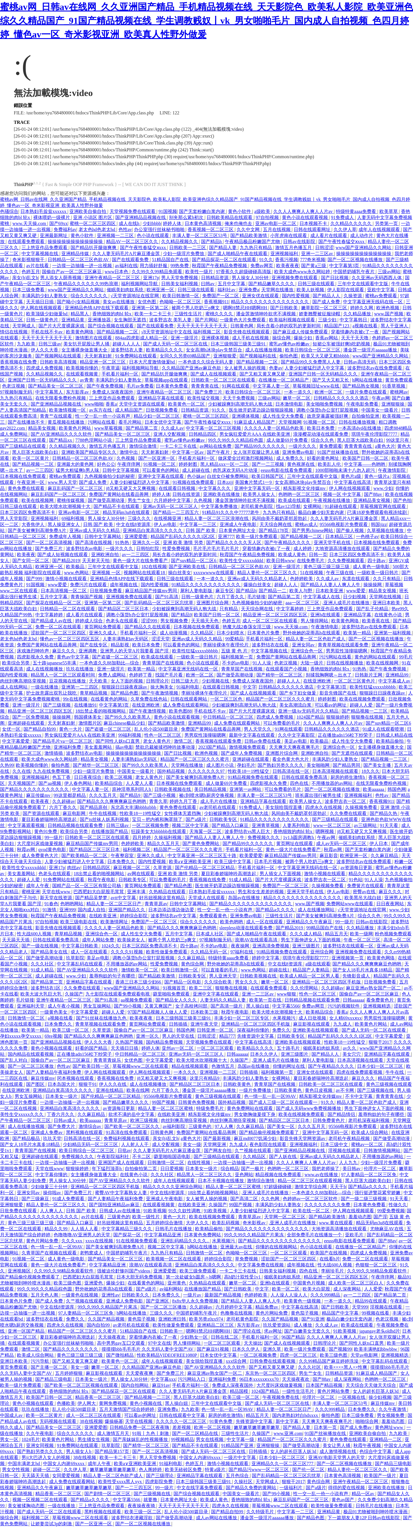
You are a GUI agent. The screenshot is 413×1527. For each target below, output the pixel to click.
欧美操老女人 (131, 939)
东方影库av (78, 392)
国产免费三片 (209, 392)
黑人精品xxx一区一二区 (225, 464)
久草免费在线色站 (149, 699)
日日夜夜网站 (390, 903)
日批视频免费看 (162, 410)
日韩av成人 (65, 1120)
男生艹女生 (140, 500)
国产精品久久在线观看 (148, 626)
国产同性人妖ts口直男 (118, 741)
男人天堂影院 (14, 518)
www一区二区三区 (332, 825)
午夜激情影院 (392, 470)
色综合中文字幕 (376, 1451)
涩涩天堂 (160, 638)
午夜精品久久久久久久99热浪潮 (86, 283)
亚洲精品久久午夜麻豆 (309, 921)
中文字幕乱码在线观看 (80, 963)
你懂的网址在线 (289, 1066)
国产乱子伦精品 (372, 608)
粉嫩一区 (403, 861)
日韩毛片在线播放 (174, 1228)
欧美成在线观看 (294, 500)
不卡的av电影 (236, 662)
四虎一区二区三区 (299, 1355)
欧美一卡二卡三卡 (153, 313)
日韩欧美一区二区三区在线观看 (223, 380)
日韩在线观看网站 (189, 699)
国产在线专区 (94, 644)
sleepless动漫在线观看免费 (246, 927)
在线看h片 (330, 1258)
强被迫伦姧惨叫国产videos (124, 1270)
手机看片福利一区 (120, 374)
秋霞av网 (26, 849)
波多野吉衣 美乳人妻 (171, 319)
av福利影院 (174, 1126)
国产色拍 (402, 500)
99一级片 (53, 837)
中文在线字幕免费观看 (200, 1487)
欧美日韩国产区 (268, 476)
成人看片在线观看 (329, 235)
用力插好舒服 (154, 265)
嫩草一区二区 (297, 398)
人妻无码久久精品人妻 (223, 1000)
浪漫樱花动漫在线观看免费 (321, 434)
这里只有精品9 (205, 1078)
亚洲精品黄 (73, 319)
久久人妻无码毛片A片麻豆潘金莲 (126, 253)
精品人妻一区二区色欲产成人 (316, 638)
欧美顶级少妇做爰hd (47, 313)
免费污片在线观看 (89, 584)
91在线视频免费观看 (137, 1240)
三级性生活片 (188, 313)
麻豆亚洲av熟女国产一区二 (374, 988)
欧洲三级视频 (144, 1120)
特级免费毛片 (210, 1108)
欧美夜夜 (26, 554)
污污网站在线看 (335, 656)
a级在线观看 (317, 963)
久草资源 (163, 867)
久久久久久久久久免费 (327, 1204)
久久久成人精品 (306, 933)
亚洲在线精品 (110, 1090)
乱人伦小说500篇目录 (156, 729)
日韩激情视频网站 (383, 1150)
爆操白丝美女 (257, 584)
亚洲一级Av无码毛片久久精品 (309, 711)
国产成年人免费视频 (242, 753)
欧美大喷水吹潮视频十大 (65, 506)
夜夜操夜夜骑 (142, 1505)
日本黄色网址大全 (238, 530)
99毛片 (406, 656)
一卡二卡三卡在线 (179, 446)
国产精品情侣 (342, 1114)
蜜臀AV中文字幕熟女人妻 (121, 1192)
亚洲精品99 (397, 674)
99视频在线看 (376, 1313)
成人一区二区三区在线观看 (270, 620)
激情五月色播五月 (294, 247)
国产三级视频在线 (376, 1090)
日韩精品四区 (203, 434)
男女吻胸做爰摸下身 (255, 1114)
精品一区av (363, 1493)
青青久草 (158, 801)
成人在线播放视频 (264, 349)
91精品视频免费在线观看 (253, 777)
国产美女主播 (377, 765)
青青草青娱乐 (107, 1060)
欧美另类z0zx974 (206, 1319)
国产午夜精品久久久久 (287, 542)
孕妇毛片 (246, 765)
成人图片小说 (220, 765)
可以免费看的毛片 (282, 723)
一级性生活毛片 (298, 1391)
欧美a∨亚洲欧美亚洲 (190, 861)
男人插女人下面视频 (281, 873)
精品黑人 (80, 313)
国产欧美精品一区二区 (84, 855)
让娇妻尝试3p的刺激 (52, 1523)
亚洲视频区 (20, 1270)
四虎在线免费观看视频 (359, 1072)
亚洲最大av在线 (236, 1246)
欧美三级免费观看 (198, 1270)
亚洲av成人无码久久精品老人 (257, 578)
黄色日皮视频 (319, 1090)
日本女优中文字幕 (163, 422)
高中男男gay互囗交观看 (121, 1343)
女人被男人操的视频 (245, 367)
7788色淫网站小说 (94, 440)
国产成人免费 (326, 301)
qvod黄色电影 (52, 849)
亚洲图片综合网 (213, 602)
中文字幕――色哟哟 (365, 464)
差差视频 (182, 1427)
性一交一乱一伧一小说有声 (103, 416)
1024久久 (111, 945)
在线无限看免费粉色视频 (61, 398)
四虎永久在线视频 (324, 807)
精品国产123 (337, 325)
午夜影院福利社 (113, 1156)
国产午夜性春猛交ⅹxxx (342, 241)
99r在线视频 (75, 699)
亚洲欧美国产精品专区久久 (89, 452)
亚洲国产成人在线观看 (121, 1162)
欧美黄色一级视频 (303, 1301)
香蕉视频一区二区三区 (211, 229)
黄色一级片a (377, 476)
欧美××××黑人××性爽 (346, 1367)
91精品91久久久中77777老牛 (231, 512)
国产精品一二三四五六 (176, 512)
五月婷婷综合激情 (165, 1222)
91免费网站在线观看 (136, 355)
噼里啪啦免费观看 (172, 994)
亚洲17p (151, 277)
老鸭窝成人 (92, 1252)
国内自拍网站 (135, 1385)
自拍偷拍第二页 (141, 1168)
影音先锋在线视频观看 (247, 331)
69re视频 (53, 1036)
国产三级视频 (57, 705)
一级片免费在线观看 (366, 392)
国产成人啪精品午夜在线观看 (238, 253)
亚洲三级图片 (306, 945)
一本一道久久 (298, 392)
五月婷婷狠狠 (69, 1373)
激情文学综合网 (311, 1186)
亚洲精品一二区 (386, 1439)
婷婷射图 (188, 464)
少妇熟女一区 (194, 1337)
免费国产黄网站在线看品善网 (119, 494)
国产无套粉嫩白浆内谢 (202, 211)
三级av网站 (389, 271)
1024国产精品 (310, 717)
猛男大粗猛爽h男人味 (78, 470)
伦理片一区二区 (380, 1168)
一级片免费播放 (255, 1090)
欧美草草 (389, 211)
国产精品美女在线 (50, 951)
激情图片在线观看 (94, 337)
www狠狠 (287, 994)
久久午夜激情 (393, 1409)
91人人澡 (262, 662)
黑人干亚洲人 (395, 325)
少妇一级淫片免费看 (382, 1162)
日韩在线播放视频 (358, 422)
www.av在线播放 (322, 1174)
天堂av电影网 (364, 1355)
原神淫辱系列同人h (132, 789)
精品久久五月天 (163, 843)
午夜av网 (381, 398)
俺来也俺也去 (239, 223)
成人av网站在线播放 (217, 1517)
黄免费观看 (330, 446)
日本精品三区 (339, 536)
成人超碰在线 (196, 470)
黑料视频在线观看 (85, 1132)
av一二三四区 (39, 470)
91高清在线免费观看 (127, 1132)
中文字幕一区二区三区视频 (214, 428)
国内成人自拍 (92, 909)
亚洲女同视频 (40, 1445)
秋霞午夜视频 (367, 1445)
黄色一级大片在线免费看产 (141, 560)
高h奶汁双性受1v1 (243, 1276)
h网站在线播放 (367, 380)
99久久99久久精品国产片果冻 (254, 1234)
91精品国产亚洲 (237, 1445)
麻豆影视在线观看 (312, 1024)
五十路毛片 (289, 1048)
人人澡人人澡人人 (289, 1295)
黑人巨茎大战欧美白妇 (360, 440)
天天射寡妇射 (98, 355)
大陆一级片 (312, 662)
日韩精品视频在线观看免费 (76, 825)
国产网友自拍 (218, 1150)
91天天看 (389, 825)
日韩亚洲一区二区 (216, 1030)
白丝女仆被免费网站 (228, 476)
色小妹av (196, 476)
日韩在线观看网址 (313, 229)
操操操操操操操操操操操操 (76, 241)
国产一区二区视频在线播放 (356, 259)
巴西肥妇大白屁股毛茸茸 (99, 891)
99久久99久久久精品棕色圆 (236, 440)
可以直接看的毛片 (220, 969)
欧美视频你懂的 (82, 367)
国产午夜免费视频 (105, 386)
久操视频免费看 (361, 807)
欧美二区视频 (119, 777)
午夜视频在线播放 (332, 500)
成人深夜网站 (347, 1288)
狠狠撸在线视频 (367, 717)
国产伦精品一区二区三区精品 (205, 867)
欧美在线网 (137, 1090)
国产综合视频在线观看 (111, 325)
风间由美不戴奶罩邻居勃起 (280, 518)
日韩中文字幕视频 (121, 470)
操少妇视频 (380, 1397)
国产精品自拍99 (40, 729)
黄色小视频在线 (146, 1403)
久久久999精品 (325, 1295)
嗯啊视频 (325, 831)
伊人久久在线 (113, 1084)
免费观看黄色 (213, 915)
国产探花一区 (127, 1234)
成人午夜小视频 (64, 1006)
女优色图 (147, 301)
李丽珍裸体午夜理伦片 (226, 644)
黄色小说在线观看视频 (305, 217)
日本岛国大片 (62, 1084)
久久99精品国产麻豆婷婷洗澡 (329, 1361)
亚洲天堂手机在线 (333, 542)
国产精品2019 (66, 560)
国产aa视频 (50, 783)
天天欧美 (98, 681)
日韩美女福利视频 (180, 283)
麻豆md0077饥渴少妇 (255, 1138)
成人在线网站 (14, 687)
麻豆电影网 (75, 813)
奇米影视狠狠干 (29, 259)
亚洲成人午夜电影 (239, 524)
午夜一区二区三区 (362, 939)
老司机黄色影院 (257, 506)
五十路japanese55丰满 (55, 662)
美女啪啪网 (319, 765)
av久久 (350, 1048)
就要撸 (150, 1499)
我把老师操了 (326, 1168)
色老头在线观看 (122, 620)
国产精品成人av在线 (52, 620)
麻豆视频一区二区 (132, 867)
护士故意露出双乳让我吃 (52, 693)
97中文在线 (159, 1343)
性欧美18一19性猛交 (249, 771)
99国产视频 (164, 1102)
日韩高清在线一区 (291, 771)
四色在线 (299, 783)
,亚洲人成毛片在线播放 (346, 602)
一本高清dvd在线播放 (360, 428)
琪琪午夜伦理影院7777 (374, 434)
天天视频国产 (22, 783)
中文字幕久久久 (215, 488)
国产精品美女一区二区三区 (56, 386)
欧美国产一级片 (380, 1475)
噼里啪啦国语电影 (173, 1156)
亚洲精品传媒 (75, 253)
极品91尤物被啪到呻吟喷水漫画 (376, 1511)
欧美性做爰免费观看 (167, 951)
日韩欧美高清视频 (59, 361)
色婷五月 (31, 271)
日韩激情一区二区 (27, 1018)
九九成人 (343, 1024)
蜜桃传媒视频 (71, 500)
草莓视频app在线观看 (167, 380)
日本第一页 (326, 1427)
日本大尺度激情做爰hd (152, 361)
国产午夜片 (219, 452)
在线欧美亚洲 (103, 915)
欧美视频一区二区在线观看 (174, 1258)
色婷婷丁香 (141, 674)
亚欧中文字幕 (381, 289)
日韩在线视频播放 (345, 662)
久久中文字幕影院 (297, 735)
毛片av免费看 (140, 386)
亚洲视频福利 (284, 253)
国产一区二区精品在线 (195, 1433)
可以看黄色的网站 (161, 470)
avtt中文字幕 (124, 897)
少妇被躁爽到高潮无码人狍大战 (240, 404)
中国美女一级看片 (380, 410)
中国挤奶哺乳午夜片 (354, 271)
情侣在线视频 (14, 331)
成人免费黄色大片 (40, 855)
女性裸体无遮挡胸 (183, 813)
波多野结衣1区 (46, 988)
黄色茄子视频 (305, 1313)
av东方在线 (101, 410)
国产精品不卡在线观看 (117, 506)
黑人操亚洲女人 (64, 524)
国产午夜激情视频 (160, 693)
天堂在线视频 (139, 1421)
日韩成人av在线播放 (120, 1210)
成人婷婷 (303, 548)
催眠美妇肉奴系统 (126, 289)
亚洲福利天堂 (31, 1006)
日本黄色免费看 (172, 386)
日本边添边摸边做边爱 (171, 909)
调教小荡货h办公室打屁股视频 (327, 410)
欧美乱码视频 (226, 1222)
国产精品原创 (94, 807)
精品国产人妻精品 (311, 969)
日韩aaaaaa (353, 1000)
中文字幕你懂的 (52, 1174)
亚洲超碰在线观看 (27, 723)
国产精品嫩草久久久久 (271, 283)
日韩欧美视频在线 (173, 789)
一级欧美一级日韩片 (378, 572)
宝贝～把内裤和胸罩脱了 (158, 819)
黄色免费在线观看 (27, 488)
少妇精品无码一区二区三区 (91, 1144)
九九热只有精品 (256, 247)
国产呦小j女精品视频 (78, 301)
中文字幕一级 (241, 1439)
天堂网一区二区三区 (285, 1216)
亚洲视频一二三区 (116, 235)
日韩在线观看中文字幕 (182, 1415)
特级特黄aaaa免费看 (356, 211)
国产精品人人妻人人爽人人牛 (331, 584)
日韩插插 (178, 1024)
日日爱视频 (171, 1168)
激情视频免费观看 (248, 747)
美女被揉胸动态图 (27, 1505)
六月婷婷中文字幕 (173, 500)
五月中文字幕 (232, 283)
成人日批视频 (313, 1018)
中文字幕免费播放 (220, 506)
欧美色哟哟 (232, 921)
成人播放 (303, 1325)
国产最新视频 (217, 1138)
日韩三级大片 (185, 681)
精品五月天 (336, 933)
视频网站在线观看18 (145, 572)
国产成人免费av (356, 1427)
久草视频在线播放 (386, 530)
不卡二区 (142, 1156)
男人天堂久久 (258, 729)
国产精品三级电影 (54, 1379)
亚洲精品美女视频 (372, 500)
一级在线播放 (45, 687)
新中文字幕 (288, 1421)
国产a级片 (196, 819)
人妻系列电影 (297, 825)
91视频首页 (175, 988)
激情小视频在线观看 (66, 578)
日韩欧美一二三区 (188, 247)
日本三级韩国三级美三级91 (239, 343)
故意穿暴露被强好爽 (328, 416)
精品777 (227, 1036)
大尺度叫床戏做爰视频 (40, 843)
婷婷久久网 (362, 307)
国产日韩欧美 (284, 307)
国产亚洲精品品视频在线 (141, 217)
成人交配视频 (166, 1144)
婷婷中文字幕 (266, 957)
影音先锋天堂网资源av (303, 1138)
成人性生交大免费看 (283, 416)
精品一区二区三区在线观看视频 (310, 1180)
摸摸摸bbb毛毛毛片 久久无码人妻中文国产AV (148, 1349)
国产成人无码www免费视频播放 (309, 1108)
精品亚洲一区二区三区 (103, 361)
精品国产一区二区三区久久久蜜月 (281, 699)
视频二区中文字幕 (191, 825)
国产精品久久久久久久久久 (71, 1349)
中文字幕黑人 (49, 392)
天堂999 (360, 1307)
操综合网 (282, 337)
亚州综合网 (321, 951)
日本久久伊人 (264, 1054)
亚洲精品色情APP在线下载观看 (97, 307)
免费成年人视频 (65, 536)
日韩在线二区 (225, 1337)
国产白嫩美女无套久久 (307, 1331)
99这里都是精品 (70, 795)
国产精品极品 (26, 1138)
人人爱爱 (373, 1288)
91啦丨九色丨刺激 (151, 1433)
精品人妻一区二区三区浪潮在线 (217, 518)
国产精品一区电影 (183, 981)
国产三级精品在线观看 (23, 446)
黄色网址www (389, 1427)
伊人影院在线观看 (346, 289)
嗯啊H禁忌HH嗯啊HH (245, 307)
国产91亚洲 (312, 1319)
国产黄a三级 (314, 265)
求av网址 (273, 1331)
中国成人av (12, 1415)
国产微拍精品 (120, 1355)
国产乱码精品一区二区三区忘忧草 (159, 602)
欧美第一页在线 (266, 1000)
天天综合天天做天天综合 (371, 1385)
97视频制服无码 (16, 392)
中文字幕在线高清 (353, 482)
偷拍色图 (289, 355)
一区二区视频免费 (151, 825)
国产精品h (212, 241)
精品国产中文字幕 (341, 1313)
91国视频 (168, 211)
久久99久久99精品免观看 (157, 271)
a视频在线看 (365, 325)
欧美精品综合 (109, 783)
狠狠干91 (88, 1084)
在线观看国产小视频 (287, 668)
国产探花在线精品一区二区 (54, 602)
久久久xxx (72, 1240)
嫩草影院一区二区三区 (324, 307)
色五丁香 (62, 777)
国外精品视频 (171, 771)
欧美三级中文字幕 (233, 861)
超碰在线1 (280, 969)
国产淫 (380, 1216)
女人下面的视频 (127, 681)
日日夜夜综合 (88, 777)
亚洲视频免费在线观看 (295, 277)
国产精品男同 (347, 765)
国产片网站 (206, 319)
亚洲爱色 (94, 1282)
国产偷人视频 (350, 530)
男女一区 (10, 1439)
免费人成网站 (112, 674)
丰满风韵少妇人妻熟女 (45, 295)
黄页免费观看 (399, 380)
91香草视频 (394, 386)
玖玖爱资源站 (277, 1325)
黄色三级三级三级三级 (326, 566)
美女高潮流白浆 (296, 705)
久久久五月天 (103, 795)
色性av (125, 229)
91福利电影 (188, 687)
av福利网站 (170, 1288)
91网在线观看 (236, 386)
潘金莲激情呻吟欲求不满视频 (266, 313)
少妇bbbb (152, 223)
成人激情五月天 (113, 1433)
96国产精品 (293, 1337)
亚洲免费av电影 (298, 452)
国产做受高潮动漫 (107, 500)
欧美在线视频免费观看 (362, 699)
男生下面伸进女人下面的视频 (311, 939)
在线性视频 (199, 1162)
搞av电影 (124, 747)
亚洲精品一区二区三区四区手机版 (327, 981)
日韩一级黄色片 (42, 319)
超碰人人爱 (362, 705)
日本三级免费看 (29, 289)
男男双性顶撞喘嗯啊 (347, 650)
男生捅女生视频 (94, 1439)
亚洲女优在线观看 (261, 295)
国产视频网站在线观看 (58, 355)
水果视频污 (284, 1018)
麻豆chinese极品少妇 (125, 723)
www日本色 (117, 271)
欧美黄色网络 (80, 331)
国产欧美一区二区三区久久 (132, 1126)
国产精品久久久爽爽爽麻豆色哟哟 (112, 801)
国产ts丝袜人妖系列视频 (105, 819)
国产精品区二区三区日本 (124, 608)
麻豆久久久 (64, 650)
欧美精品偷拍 (390, 741)
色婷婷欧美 (302, 578)
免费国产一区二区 (221, 295)
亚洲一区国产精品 (27, 1331)
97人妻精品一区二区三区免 (369, 1174)
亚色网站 (244, 1174)
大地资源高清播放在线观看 (343, 548)
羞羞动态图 (359, 1216)
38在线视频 (91, 1421)
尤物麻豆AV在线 (387, 1228)
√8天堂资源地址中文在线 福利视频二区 (181, 331)
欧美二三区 (201, 988)
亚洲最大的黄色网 (76, 464)
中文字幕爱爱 (16, 741)
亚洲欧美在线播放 (222, 494)
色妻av (276, 367)
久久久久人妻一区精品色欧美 (274, 428)
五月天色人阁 (45, 1295)
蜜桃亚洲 (31, 891)
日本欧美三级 (204, 1012)
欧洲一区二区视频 (213, 1427)
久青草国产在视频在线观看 (50, 1252)
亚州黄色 (177, 1282)
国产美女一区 (281, 1126)
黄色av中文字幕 (73, 656)
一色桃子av (367, 536)
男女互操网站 (97, 1006)
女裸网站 (313, 506)
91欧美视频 (154, 1210)
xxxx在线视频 (99, 1240)
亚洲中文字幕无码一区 (257, 488)
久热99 (7, 765)
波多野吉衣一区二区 (346, 801)
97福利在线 (242, 951)
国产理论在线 (247, 1331)
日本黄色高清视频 (204, 223)
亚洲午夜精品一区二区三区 (113, 277)
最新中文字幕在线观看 (252, 735)
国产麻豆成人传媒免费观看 (301, 331)
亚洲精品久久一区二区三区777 (283, 1463)
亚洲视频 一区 (107, 572)
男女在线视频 (210, 1439)
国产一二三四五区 (134, 1487)
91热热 (122, 542)
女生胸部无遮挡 (130, 319)
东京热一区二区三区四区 (271, 1373)
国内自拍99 (99, 1325)
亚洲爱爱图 (136, 536)
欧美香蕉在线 (376, 620)
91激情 (49, 909)
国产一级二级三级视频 (364, 1198)
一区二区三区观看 (216, 1048)
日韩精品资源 (215, 277)
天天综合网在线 (276, 524)
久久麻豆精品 (385, 855)
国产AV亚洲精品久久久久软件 (62, 434)
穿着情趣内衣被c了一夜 (355, 331)
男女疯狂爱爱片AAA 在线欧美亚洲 (255, 434)
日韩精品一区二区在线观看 (68, 608)
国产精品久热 (384, 813)
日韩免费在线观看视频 (273, 1361)
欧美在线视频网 (38, 500)
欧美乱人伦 (330, 464)
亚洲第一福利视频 (393, 632)
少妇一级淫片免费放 (184, 253)
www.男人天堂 (62, 482)
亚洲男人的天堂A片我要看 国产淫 (135, 650)
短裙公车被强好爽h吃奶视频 (342, 343)
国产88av (373, 494)
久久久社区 (43, 963)
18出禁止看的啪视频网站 (101, 711)
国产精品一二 (273, 590)
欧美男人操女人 (259, 494)
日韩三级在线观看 (317, 283)
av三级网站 (366, 825)
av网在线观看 (141, 873)
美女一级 (192, 1144)
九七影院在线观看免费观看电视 (118, 994)
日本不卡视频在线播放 (221, 1180)
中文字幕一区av (188, 452)
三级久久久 (140, 518)
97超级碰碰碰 (278, 1186)
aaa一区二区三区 (302, 602)
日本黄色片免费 (263, 632)
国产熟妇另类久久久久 (281, 765)
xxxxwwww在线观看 (214, 572)
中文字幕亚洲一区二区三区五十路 (202, 855)
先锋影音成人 (356, 975)
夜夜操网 (240, 945)
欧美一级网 (361, 933)
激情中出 (129, 452)
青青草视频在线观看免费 (343, 644)
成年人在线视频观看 (380, 229)
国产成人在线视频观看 (213, 374)
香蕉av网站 (327, 337)
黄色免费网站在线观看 (250, 1108)
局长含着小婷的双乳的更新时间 (289, 325)
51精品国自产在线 (171, 259)
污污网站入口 (192, 1379)
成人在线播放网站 (317, 909)
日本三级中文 (334, 1144)
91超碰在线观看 (341, 506)
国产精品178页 (274, 530)
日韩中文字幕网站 (103, 536)
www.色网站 (77, 572)
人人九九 (349, 1162)
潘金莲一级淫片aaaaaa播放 (370, 349)
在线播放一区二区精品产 (284, 380)
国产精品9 (181, 614)
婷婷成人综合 (89, 620)
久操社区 (244, 1481)
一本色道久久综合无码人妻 (206, 361)
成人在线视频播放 (45, 668)
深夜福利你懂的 (253, 1030)
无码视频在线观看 (58, 1421)
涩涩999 (149, 620)
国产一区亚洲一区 (157, 458)
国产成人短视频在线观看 (63, 554)
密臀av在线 (365, 891)
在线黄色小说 (388, 614)
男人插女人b (79, 1451)
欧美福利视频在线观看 (292, 319)
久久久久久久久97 (207, 771)
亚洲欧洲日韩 (172, 1319)
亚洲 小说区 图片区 (93, 217)
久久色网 (270, 1198)
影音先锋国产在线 (338, 693)
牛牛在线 (395, 1072)
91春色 (51, 903)
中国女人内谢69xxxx (200, 1457)
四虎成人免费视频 (45, 367)
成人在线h (130, 223)
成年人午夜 (38, 885)
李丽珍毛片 (333, 1270)
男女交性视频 (16, 1469)
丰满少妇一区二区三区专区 (242, 1018)
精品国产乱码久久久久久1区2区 (183, 536)
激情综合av (90, 1126)
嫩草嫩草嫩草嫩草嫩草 (257, 1427)
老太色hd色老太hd (97, 229)
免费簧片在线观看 (366, 885)
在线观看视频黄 (82, 374)
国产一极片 (253, 1168)
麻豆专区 (224, 590)
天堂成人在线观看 (207, 897)
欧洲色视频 (388, 307)
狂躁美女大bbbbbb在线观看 (159, 831)
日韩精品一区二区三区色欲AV (79, 259)
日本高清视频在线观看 (335, 771)
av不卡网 (345, 1090)
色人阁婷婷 (151, 1469)
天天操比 (253, 1343)
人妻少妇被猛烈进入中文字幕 (315, 367)
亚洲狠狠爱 (225, 355)
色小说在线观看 (153, 235)
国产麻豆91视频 (213, 1349)
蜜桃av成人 (306, 524)
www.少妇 (383, 488)
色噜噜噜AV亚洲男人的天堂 (82, 1234)
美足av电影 (296, 741)
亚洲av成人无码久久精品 (95, 530)
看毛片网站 (130, 422)
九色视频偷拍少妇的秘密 (110, 476)
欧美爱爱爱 (250, 855)
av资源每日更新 (356, 867)
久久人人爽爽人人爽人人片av (303, 211)
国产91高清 (167, 596)
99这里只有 (398, 440)
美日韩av (352, 1168)
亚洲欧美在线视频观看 (316, 1030)
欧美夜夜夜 (287, 265)
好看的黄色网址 (323, 458)
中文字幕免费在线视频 (261, 1264)
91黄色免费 (221, 1421)
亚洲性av (111, 1295)
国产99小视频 (128, 1006)
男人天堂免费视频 (180, 277)
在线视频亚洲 (168, 518)
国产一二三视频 (268, 464)
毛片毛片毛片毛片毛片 (216, 548)
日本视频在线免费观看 (23, 476)
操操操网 (373, 584)
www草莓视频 (109, 428)
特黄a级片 (215, 1469)
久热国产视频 (129, 1042)
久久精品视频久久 (180, 241)
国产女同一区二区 (31, 560)
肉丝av (74, 867)
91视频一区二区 (320, 422)
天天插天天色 (205, 620)
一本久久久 (186, 1072)
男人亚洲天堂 (223, 975)
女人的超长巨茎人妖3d (376, 1391)
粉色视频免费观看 (393, 933)
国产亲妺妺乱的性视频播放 (141, 1439)
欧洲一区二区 (329, 392)
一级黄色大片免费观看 (243, 319)
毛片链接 (256, 596)
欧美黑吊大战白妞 (363, 897)
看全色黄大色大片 (291, 759)
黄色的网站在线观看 (375, 656)
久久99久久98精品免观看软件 (64, 1270)
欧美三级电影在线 (79, 921)
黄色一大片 (71, 729)
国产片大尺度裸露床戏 (61, 325)
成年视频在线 (124, 584)
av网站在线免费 (216, 446)
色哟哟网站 (72, 903)
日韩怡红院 (148, 548)
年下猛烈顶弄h (107, 1168)
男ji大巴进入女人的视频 (46, 1457)
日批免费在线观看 (19, 1210)
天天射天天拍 (96, 560)
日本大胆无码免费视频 (139, 1276)
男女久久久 (247, 981)
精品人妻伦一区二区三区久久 (267, 572)
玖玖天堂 (52, 1138)
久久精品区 (202, 632)
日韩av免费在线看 (263, 741)
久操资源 (353, 295)
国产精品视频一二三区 (365, 711)
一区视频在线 (352, 1397)
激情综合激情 (143, 446)
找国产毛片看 (169, 674)
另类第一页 (387, 223)
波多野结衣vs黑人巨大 (248, 831)
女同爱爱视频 (66, 1475)
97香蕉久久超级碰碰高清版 (244, 271)
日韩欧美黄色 (237, 1084)
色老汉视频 (14, 386)
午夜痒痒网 (129, 464)
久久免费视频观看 (346, 560)
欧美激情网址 (114, 921)
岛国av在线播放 (244, 897)
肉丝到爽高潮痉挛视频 (23, 681)
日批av (124, 1150)
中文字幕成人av (394, 681)
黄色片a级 (351, 476)
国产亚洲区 (158, 1301)
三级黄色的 (200, 1126)
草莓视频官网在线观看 (383, 506)
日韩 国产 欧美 (98, 524)
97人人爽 (224, 1126)
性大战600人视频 (34, 933)
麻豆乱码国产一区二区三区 (76, 488)
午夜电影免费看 (362, 404)
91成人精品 (241, 879)
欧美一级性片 (146, 1216)
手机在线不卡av (47, 331)
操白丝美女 (179, 572)
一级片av (192, 1295)
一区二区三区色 (226, 699)
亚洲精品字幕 (358, 614)
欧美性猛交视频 (204, 398)
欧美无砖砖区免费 (184, 1469)
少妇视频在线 (216, 681)
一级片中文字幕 (240, 1457)
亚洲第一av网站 (245, 789)
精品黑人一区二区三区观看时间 (63, 674)
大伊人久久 (198, 1222)
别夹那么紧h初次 (186, 217)
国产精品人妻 (223, 247)
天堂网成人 (24, 325)
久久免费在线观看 (349, 813)
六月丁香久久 (231, 596)
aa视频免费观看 (137, 1000)
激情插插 (54, 753)
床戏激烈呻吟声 (33, 650)
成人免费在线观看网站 (186, 705)
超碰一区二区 (47, 1469)
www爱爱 (58, 584)
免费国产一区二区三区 (285, 885)
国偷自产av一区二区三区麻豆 (72, 271)
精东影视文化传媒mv (305, 488)
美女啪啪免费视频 (325, 404)
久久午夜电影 (40, 1433)
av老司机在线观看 (218, 807)
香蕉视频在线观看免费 (218, 741)
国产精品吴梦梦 (91, 897)
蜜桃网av (399, 392)
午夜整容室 (123, 855)
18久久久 (370, 771)
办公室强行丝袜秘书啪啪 (160, 229)
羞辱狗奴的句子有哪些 (112, 975)
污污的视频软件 (344, 1006)
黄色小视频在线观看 (52, 1048)
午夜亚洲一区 (31, 482)
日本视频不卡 (313, 223)
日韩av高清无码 (360, 361)
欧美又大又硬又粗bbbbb (325, 355)
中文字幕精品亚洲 (163, 1234)
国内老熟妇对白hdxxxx (295, 1415)
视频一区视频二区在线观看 (40, 1499)
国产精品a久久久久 (275, 909)
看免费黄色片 (380, 1000)
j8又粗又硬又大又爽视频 (131, 488)
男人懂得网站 (315, 620)
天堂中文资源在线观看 (142, 404)
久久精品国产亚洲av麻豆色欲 (192, 367)
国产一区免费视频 (31, 717)
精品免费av (267, 1307)
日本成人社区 (210, 933)
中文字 (249, 687)
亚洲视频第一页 (348, 957)
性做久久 (398, 1204)
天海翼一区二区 (206, 831)
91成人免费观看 (68, 1198)
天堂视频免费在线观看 (133, 211)
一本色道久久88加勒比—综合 (109, 662)
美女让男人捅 (337, 1445)
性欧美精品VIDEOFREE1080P (167, 1355)
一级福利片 (291, 1487)
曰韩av (208, 283)
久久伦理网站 (304, 988)
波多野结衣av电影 (85, 548)
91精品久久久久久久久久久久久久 (206, 584)
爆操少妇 (303, 337)
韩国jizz (379, 524)
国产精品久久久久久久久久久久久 (35, 789)
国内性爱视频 (296, 295)
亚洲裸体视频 (215, 337)
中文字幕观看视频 (27, 825)
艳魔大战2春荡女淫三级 (247, 626)
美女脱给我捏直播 (284, 807)
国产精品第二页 (142, 428)
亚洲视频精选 (377, 1006)
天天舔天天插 (16, 939)
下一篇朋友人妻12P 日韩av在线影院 (364, 1517)
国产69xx (58, 223)
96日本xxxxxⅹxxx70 (259, 1379)
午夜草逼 (111, 367)
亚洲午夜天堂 (204, 1024)
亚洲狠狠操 (393, 404)
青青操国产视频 (87, 596)
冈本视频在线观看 (76, 1078)
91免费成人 (343, 217)
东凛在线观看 (356, 578)
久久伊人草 (345, 229)
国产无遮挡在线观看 (353, 753)
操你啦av (52, 1192)
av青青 (86, 380)
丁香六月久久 (61, 1114)
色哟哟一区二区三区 (299, 494)
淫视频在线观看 (344, 1150)
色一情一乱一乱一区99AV (270, 1096)
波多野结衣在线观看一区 (349, 945)
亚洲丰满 (137, 891)
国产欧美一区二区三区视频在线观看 (81, 1385)
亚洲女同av (304, 644)
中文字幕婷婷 (290, 608)
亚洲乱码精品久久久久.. (185, 1240)
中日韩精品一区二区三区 (228, 717)
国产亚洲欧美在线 (187, 566)
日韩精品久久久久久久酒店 (341, 398)
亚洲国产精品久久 (127, 909)
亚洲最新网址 (54, 235)
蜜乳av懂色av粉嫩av (290, 343)
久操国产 (74, 994)
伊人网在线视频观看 (41, 307)
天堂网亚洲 (215, 1144)
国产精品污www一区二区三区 (259, 1469)
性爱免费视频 (176, 548)
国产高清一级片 (227, 1006)
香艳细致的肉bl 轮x (112, 313)
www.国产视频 (389, 313)
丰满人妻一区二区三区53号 (200, 235)
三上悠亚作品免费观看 (45, 247)
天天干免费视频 (239, 398)
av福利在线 (126, 265)
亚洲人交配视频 (170, 434)
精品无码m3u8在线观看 (127, 512)
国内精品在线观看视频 (31, 1054)
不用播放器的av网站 (332, 783)
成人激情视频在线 (338, 1451)
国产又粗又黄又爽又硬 (263, 374)
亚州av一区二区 (178, 1048)
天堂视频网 (289, 422)
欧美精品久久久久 (165, 349)
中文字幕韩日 (354, 319)
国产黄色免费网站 (201, 843)
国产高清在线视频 (94, 542)
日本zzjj (225, 482)
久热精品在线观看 (168, 891)
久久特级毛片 (260, 1511)
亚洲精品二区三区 (216, 1325)
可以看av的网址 (331, 705)
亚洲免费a (249, 289)
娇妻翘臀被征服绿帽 (320, 313)
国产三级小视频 (160, 795)
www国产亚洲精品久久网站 (364, 247)
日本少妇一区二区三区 (380, 1066)
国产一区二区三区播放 (31, 1066)
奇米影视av (254, 1222)
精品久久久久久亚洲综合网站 (173, 1186)
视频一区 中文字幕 (342, 494)
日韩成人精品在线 (394, 735)
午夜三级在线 (340, 572)
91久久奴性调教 (185, 1210)
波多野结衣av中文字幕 (174, 915)
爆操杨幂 (114, 1421)
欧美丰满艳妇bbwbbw (376, 1349)
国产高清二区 (244, 1198)
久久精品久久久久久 (351, 223)
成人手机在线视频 (251, 337)
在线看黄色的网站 (109, 699)
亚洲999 (67, 909)
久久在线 (21, 771)
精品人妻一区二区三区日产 (114, 903)
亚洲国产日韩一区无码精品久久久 (324, 374)
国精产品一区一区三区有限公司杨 (87, 885)
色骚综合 (9, 211)
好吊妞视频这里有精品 (162, 897)
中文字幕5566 (286, 1006)
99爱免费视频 (391, 1210)
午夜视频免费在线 (281, 1397)
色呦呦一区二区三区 (180, 301)
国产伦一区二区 (309, 1469)
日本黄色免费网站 (203, 1234)
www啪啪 (94, 404)
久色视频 (126, 458)
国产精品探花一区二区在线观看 (224, 259)
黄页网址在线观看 (295, 843)
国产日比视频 (335, 277)
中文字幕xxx (163, 1379)
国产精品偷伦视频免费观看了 (269, 1132)
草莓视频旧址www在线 (316, 386)
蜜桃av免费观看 (381, 295)
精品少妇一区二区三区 (157, 416)
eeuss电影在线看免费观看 (287, 470)
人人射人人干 (135, 1144)
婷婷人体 (172, 223)
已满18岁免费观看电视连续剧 (377, 512)
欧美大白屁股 (317, 1288)
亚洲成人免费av (47, 1132)
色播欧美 (66, 1403)
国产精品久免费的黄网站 (251, 1487)
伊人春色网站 (78, 783)
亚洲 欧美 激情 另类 (183, 542)
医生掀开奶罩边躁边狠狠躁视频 (261, 410)
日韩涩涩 (324, 247)
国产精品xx (61, 440)
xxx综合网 (237, 1361)
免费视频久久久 (264, 837)
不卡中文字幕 (359, 1096)
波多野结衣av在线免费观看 (375, 367)
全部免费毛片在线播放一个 (315, 1234)
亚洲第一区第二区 (151, 307)
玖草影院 (75, 957)
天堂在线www (56, 891)
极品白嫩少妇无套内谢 (321, 512)
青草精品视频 (94, 693)
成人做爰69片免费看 (287, 440)
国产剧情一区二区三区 (107, 1493)
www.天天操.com (29, 223)
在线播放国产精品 (110, 831)
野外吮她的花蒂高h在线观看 (312, 632)
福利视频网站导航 (140, 283)
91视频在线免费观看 (194, 482)
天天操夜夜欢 (112, 1337)
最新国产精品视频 (223, 1295)
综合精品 (230, 1168)
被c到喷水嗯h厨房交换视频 (207, 795)
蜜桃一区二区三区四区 (93, 223)
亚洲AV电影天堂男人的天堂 (337, 1457)
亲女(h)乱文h (25, 277)
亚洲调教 (88, 650)
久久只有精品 (387, 578)
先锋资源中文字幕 (256, 1036)
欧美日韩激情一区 (181, 295)
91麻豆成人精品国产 (255, 422)
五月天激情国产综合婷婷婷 (127, 1409)
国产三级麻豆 (36, 1198)
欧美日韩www (280, 560)
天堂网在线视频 (385, 596)
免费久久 (281, 1030)
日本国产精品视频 (325, 1385)
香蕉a (111, 404)
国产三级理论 (160, 1475)
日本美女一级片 (62, 1096)
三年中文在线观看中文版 (363, 283)
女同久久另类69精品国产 (185, 355)
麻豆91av (161, 1385)
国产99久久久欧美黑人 (128, 717)
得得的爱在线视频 (347, 1487)
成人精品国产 (129, 410)
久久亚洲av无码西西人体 (377, 277)
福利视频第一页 (237, 656)
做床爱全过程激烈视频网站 (246, 458)
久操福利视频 (168, 837)
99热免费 (180, 265)
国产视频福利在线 (258, 355)
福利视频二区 (137, 849)
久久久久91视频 (127, 951)
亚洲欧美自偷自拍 (88, 211)
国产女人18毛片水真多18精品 (363, 969)
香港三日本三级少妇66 (138, 981)
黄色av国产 (343, 1499)
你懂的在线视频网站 (277, 1246)
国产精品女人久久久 (176, 1000)
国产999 (34, 578)
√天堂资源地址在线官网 (135, 295)
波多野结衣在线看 (271, 644)
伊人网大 (87, 1403)
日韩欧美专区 (223, 819)
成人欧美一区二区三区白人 (356, 1282)
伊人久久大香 (45, 349)
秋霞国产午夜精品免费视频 (220, 265)
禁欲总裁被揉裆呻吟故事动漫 (165, 747)
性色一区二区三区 (163, 735)
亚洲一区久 (148, 1036)
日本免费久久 (121, 861)
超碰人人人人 (126, 343)
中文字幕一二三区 (198, 524)
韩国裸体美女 (88, 717)
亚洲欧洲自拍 (105, 554)
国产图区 (36, 1084)
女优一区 (12, 729)
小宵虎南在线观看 (289, 235)
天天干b (338, 1186)
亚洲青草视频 (266, 825)
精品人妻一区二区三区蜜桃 (166, 1108)
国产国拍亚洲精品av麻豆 (114, 1204)
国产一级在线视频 (40, 945)
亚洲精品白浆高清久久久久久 (153, 530)
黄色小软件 (240, 211)
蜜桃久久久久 (219, 313)
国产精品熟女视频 (361, 386)
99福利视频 (130, 735)
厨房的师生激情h (348, 777)
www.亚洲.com (288, 1433)
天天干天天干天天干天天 (202, 325)
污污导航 (40, 1361)
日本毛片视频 (268, 861)
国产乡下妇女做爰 (298, 693)
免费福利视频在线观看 (127, 1138)
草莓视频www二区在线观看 (141, 1066)
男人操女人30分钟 (251, 277)
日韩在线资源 (186, 494)
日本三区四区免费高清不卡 (28, 512)
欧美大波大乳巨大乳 (41, 994)
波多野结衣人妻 (127, 349)
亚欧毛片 (355, 1234)
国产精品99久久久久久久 (260, 446)
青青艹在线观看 (56, 416)
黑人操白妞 (258, 1006)
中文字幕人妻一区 (272, 386)
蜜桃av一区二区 (367, 1144)
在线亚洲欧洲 (317, 681)
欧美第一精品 (357, 632)
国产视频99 (340, 1349)
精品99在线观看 (371, 1301)
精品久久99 (56, 1228)
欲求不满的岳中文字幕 (131, 1114)
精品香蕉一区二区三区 (98, 1397)
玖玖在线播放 (80, 668)
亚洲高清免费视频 (271, 945)
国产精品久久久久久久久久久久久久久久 (251, 903)
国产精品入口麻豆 (231, 825)
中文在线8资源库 (134, 524)
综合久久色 (323, 440)
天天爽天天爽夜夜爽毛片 (295, 747)
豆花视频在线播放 (68, 681)
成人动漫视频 (174, 632)
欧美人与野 (301, 590)
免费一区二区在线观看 (58, 626)
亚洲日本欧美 (387, 602)
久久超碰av (63, 801)
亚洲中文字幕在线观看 (161, 476)
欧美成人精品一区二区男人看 (310, 975)
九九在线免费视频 (52, 771)
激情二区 (183, 741)
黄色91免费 (46, 831)
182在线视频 (154, 566)
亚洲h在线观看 (325, 614)
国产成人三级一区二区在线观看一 (284, 1102)
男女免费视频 (14, 915)
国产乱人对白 (14, 1060)
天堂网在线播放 (278, 289)
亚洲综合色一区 (307, 650)
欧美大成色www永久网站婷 (302, 271)
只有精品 (229, 608)
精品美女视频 (42, 428)
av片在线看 (38, 265)
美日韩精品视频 (210, 789)
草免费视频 (247, 1258)
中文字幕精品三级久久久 (127, 1228)
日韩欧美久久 (136, 1295)
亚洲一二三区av (317, 253)
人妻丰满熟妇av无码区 (126, 638)
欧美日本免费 (321, 428)
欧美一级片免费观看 (257, 536)
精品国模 (239, 1391)
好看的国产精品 (91, 1048)
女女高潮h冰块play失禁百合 (214, 349)
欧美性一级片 (199, 271)
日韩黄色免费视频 (197, 1102)
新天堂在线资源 (56, 897)
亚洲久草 (272, 1349)
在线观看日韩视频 (177, 488)
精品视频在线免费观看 (278, 1174)
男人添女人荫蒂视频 (61, 277)
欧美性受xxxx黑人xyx (120, 1481)
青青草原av (156, 903)
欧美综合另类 (16, 662)
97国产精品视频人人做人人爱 (158, 1012)
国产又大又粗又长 (331, 380)
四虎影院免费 (159, 1481)
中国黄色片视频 (309, 1282)
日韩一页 (318, 554)
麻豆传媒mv (38, 795)
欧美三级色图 (68, 1282)
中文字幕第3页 (344, 265)
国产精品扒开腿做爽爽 (94, 247)
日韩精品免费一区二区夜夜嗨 (140, 1427)
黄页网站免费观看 (103, 626)
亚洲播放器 (100, 319)
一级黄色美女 (54, 1012)
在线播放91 (85, 705)
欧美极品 (75, 566)
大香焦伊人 (34, 524)
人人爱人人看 (140, 783)
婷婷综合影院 (134, 915)
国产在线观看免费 (131, 259)
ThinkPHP (23, 184)
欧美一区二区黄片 (31, 458)
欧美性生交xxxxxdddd (241, 560)
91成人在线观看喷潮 (384, 729)
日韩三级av (49, 343)
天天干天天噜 (355, 337)
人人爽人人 (52, 1210)
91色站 (356, 879)
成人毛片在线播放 (219, 801)
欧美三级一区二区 (71, 1030)
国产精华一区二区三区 (279, 674)
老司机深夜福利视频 (369, 1120)
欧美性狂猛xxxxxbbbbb (195, 650)
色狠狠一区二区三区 (376, 1264)
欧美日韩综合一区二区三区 (313, 349)
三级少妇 (328, 319)
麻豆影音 (329, 855)
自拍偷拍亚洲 (366, 416)
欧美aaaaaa (374, 789)
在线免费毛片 (311, 560)
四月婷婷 (142, 837)
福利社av (227, 289)
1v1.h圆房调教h (299, 837)
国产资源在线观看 (42, 813)
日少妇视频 (355, 596)
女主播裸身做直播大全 (84, 349)
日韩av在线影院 (299, 241)
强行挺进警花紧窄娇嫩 (378, 1192)
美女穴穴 (352, 1054)
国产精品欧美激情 (249, 235)
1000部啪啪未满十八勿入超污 (345, 470)
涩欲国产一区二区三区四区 (59, 632)
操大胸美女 (162, 687)
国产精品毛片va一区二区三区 (63, 741)
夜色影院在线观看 (268, 1144)
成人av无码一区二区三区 (341, 843)
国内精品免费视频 (165, 1042)
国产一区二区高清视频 (49, 542)
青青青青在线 (205, 386)
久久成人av (172, 428)
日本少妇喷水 (231, 632)
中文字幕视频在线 (40, 253)
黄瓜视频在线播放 (66, 422)
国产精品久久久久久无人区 (234, 542)
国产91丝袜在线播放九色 (102, 1018)
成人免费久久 (290, 458)
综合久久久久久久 (89, 295)
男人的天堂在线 (178, 1036)
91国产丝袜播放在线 (338, 452)
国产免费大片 (62, 1126)
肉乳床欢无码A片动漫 (236, 470)
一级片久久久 (303, 446)
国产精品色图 (125, 693)
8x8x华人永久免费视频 (195, 1301)
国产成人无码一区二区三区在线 (176, 343)
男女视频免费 (174, 620)
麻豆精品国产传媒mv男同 (151, 590)
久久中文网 (249, 229)
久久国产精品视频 (107, 1319)
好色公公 (106, 464)
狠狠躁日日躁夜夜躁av (125, 687)
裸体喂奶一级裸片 (52, 217)
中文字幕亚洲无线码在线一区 (373, 301)
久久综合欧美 (218, 981)
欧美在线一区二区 (312, 1210)
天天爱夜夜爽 (140, 1373)
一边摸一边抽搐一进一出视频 (82, 265)
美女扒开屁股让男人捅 (86, 343)
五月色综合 (238, 1475)
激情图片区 (90, 723)
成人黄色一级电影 (372, 566)
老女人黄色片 (157, 741)
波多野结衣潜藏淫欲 (132, 1517)
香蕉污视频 (286, 259)
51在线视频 (312, 572)
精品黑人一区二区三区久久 (205, 1174)
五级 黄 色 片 (235, 650)
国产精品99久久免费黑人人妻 (311, 361)
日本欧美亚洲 (329, 590)
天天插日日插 (40, 301)
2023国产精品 (212, 747)
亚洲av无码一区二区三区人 (171, 506)
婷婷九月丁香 (184, 801)
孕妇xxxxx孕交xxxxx (21, 1036)
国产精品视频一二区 (118, 331)
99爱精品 (234, 638)
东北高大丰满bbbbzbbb (134, 807)
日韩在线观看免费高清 (304, 777)
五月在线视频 (277, 229)
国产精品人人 (327, 295)
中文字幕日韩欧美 (80, 945)
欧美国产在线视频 (329, 1252)
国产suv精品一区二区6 (194, 560)
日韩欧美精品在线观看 (230, 217)
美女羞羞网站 (98, 747)
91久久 (266, 259)
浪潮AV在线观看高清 (256, 939)
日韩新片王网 (369, 674)
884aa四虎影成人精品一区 (142, 337)
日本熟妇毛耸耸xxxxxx (43, 211)
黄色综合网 (193, 963)
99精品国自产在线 (325, 927)
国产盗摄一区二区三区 (115, 656)
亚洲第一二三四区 (80, 687)
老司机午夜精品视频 (349, 1138)
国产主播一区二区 (50, 1367)
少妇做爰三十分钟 (50, 1186)
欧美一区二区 (286, 1288)
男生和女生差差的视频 (261, 891)
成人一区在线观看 (265, 921)
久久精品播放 (357, 313)
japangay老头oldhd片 (379, 1331)
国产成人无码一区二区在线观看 (374, 1030)
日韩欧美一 (172, 1331)
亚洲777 (226, 536)
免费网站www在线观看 (350, 903)
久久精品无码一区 (209, 951)
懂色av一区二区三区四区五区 (70, 638)
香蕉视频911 (216, 301)
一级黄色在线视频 (80, 1295)
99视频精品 (182, 1439)
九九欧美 (26, 343)
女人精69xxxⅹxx (345, 1018)
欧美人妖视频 (311, 289)
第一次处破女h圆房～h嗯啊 (194, 1276)
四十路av (377, 560)
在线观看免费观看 (27, 241)
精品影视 (120, 644)
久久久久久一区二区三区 (181, 1421)
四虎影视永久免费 (36, 656)
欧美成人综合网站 (370, 1132)
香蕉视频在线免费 (19, 361)
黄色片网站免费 (42, 1240)
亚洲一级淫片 (185, 337)
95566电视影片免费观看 (344, 524)
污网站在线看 (102, 422)
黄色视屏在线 (301, 464)
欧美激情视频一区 (68, 410)
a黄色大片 (385, 446)
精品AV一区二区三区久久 (132, 241)
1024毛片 (31, 1439)
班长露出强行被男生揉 (318, 795)
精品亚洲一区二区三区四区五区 (275, 614)
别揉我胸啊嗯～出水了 (329, 674)
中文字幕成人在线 (322, 596)
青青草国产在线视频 (163, 662)
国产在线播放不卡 (27, 422)
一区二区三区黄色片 (355, 681)
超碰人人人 (286, 584)
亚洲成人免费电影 (125, 1301)
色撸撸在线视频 (237, 1313)
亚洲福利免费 (68, 747)
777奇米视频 (312, 259)
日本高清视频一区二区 (64, 590)
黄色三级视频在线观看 (389, 1084)
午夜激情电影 (325, 626)
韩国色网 (396, 789)
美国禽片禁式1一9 (254, 482)
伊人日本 (379, 843)
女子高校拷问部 (192, 1006)
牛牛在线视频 (103, 813)
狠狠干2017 (380, 1042)
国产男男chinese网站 (313, 530)
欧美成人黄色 (292, 554)
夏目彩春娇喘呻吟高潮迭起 (50, 819)
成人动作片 (362, 235)
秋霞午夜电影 (102, 879)
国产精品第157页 (112, 1451)
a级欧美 (262, 211)
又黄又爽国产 (159, 1006)
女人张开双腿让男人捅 (256, 452)
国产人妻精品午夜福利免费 (54, 1072)
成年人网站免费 (98, 939)
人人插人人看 (85, 1228)
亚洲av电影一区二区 (276, 223)
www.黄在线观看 (336, 1222)
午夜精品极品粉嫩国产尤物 (253, 241)
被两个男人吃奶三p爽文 (196, 307)
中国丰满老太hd (24, 1463)
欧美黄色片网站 (75, 428)
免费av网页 (262, 265)
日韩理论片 (157, 681)
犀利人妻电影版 (196, 590)
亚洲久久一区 (146, 542)
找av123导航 (288, 506)
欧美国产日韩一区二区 (365, 458)
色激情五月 (223, 1066)
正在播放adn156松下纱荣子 (346, 735)
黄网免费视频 (113, 1403)
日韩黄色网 (242, 325)
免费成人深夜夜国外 (113, 392)
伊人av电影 (166, 524)
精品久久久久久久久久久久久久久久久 (270, 301)
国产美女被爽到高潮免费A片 (37, 530)
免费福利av (65, 229)
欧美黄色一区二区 (187, 404)
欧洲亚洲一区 (161, 289)
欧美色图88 (180, 711)
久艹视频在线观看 (253, 1150)
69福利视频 (73, 518)
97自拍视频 (268, 217)
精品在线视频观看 (190, 1066)
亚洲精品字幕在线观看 (161, 398)
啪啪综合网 (367, 1421)
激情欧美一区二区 (140, 969)
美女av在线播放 (119, 301)
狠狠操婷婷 (337, 717)
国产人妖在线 (283, 1156)
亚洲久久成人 (103, 632)
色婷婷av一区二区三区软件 (311, 1198)
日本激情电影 (289, 404)
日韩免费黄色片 (329, 1120)
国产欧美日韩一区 (91, 1066)
